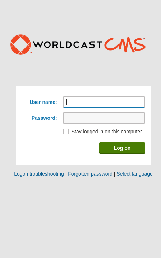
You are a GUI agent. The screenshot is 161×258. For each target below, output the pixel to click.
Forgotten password (90, 174)
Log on (122, 148)
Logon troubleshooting (39, 174)
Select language (134, 174)
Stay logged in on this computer (107, 131)
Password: (44, 118)
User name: (43, 102)
